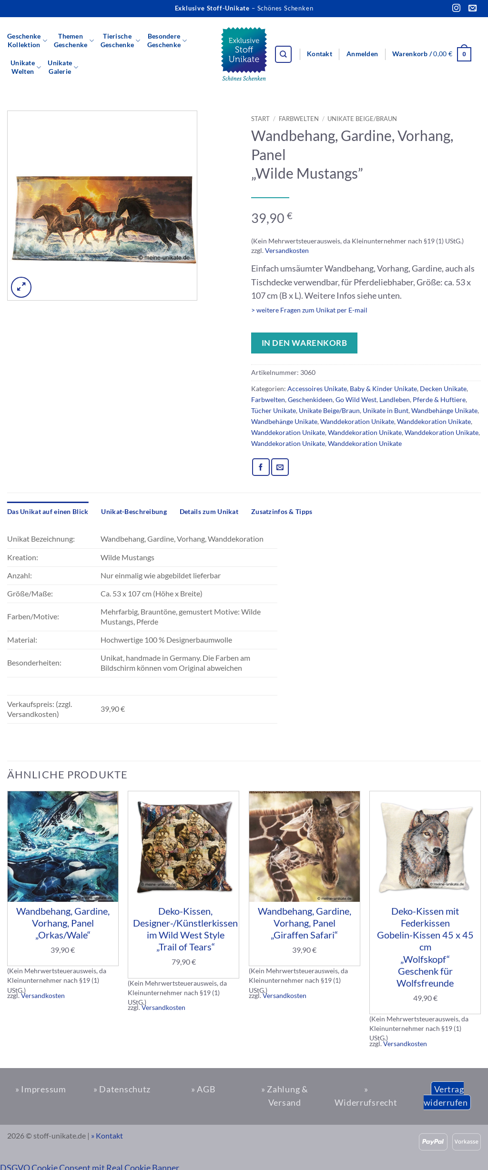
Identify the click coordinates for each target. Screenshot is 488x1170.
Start (260, 118)
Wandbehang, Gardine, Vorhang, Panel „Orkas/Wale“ (63, 922)
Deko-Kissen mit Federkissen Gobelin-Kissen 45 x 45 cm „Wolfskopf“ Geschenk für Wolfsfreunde (425, 946)
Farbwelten (299, 118)
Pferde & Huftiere (439, 399)
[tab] (47, 512)
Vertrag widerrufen (446, 1096)
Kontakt (319, 54)
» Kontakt (107, 1135)
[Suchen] (283, 54)
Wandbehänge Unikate (444, 410)
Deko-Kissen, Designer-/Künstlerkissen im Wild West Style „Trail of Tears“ (185, 929)
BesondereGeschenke (167, 40)
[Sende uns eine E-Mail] (472, 8)
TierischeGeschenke (121, 40)
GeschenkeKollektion (27, 40)
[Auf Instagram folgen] (456, 8)
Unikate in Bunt (385, 410)
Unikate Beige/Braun (362, 118)
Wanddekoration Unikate (357, 421)
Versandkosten (287, 250)
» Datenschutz (122, 1089)
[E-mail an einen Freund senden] (280, 467)
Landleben (394, 399)
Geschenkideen (310, 399)
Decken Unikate (443, 388)
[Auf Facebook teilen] (261, 467)
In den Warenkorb (304, 343)
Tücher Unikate (273, 410)
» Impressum (40, 1089)
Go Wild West (356, 399)
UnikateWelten (25, 67)
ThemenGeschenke (74, 40)
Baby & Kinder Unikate (383, 388)
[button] (362, 54)
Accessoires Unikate (317, 388)
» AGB (203, 1089)
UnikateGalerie (63, 67)
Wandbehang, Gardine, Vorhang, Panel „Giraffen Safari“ (304, 922)
